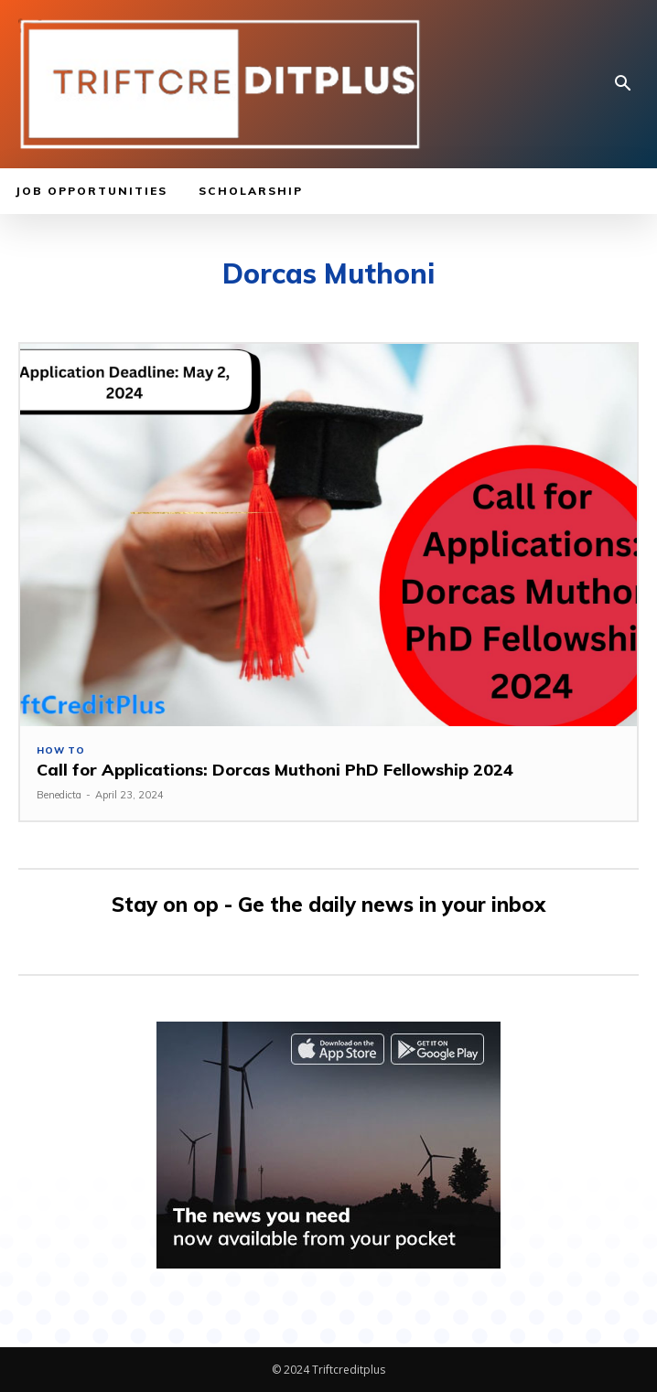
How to (61, 750)
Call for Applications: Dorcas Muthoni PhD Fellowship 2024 (275, 769)
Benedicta (59, 794)
